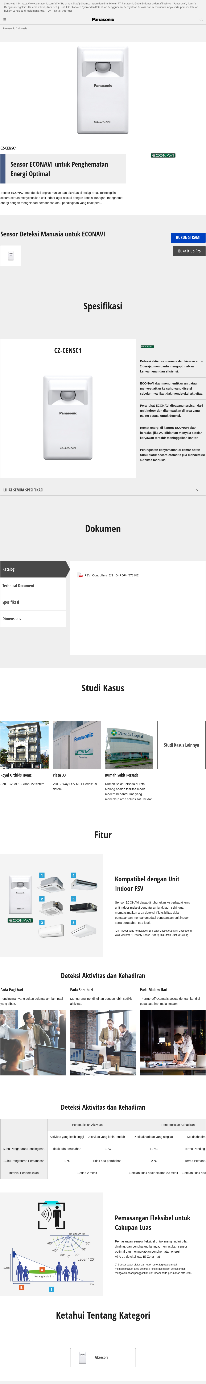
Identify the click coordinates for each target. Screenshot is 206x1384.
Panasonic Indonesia (15, 28)
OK (49, 10)
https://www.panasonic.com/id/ (39, 3)
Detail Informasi (63, 10)
